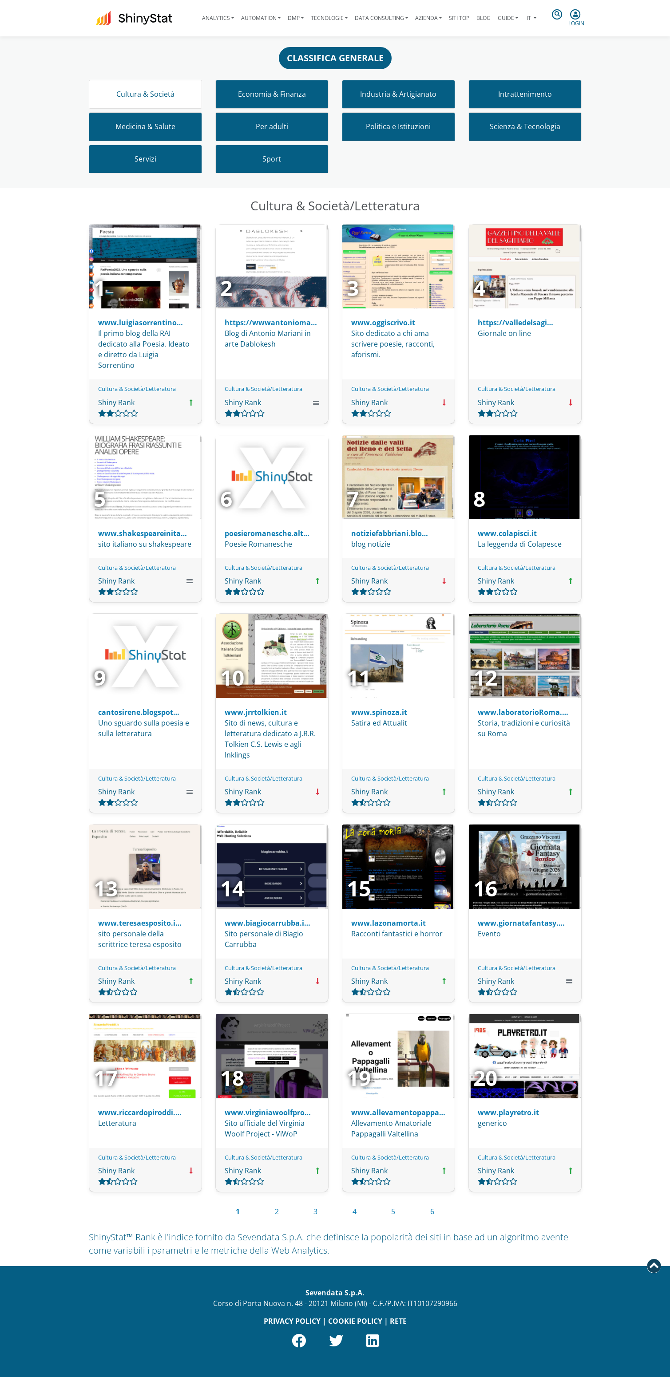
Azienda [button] (426, 18)
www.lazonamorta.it (388, 923)
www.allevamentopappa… (398, 1112)
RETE (398, 1321)
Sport (271, 159)
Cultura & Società (145, 94)
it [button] (528, 18)
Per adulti (272, 126)
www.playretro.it (508, 1112)
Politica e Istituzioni (398, 126)
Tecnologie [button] (327, 18)
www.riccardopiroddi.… (140, 1112)
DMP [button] (294, 18)
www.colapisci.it (507, 533)
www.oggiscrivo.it (383, 322)
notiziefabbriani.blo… (389, 533)
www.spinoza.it (379, 712)
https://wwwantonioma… (271, 322)
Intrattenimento (525, 94)
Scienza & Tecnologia (525, 126)
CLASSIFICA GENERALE (335, 58)
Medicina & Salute (145, 126)
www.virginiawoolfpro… (268, 1112)
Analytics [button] (216, 18)
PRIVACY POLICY (292, 1321)
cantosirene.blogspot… (138, 712)
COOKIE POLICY (355, 1321)
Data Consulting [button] (379, 18)
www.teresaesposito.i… (140, 923)
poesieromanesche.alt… (267, 533)
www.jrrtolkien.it (256, 712)
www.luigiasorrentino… (140, 322)
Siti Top (459, 18)
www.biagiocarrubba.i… (267, 923)
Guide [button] (506, 18)
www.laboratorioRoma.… (523, 712)
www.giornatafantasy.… (521, 923)
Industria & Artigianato (398, 94)
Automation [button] (259, 18)
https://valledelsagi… (515, 322)
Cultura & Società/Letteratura (137, 389)
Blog (483, 18)
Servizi (145, 159)
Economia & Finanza (272, 94)
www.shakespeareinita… (142, 533)
